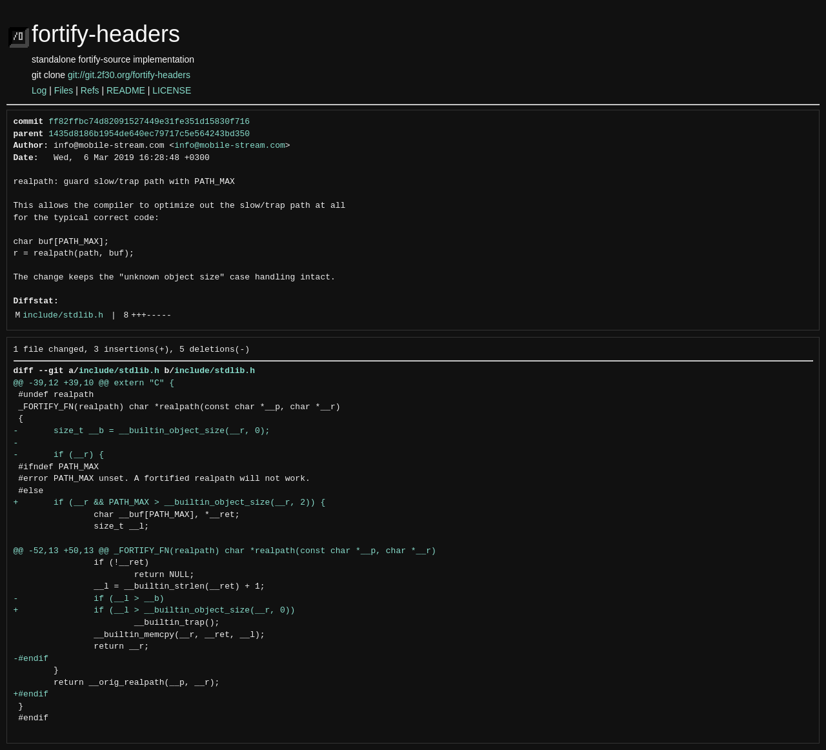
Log (39, 90)
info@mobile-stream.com (229, 146)
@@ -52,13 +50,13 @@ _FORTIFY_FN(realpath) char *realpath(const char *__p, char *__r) (225, 551)
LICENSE (171, 90)
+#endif (31, 694)
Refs (90, 90)
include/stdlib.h (63, 315)
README (125, 90)
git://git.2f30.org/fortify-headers (129, 75)
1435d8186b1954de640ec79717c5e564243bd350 (149, 134)
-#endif (31, 659)
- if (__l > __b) (89, 599)
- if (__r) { (59, 455)
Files (64, 90)
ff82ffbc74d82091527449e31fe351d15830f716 (149, 122)
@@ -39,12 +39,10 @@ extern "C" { (94, 383)
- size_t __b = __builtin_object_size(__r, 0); (142, 431)
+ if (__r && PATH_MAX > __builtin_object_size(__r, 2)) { (170, 503)
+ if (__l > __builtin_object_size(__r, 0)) (155, 610)
